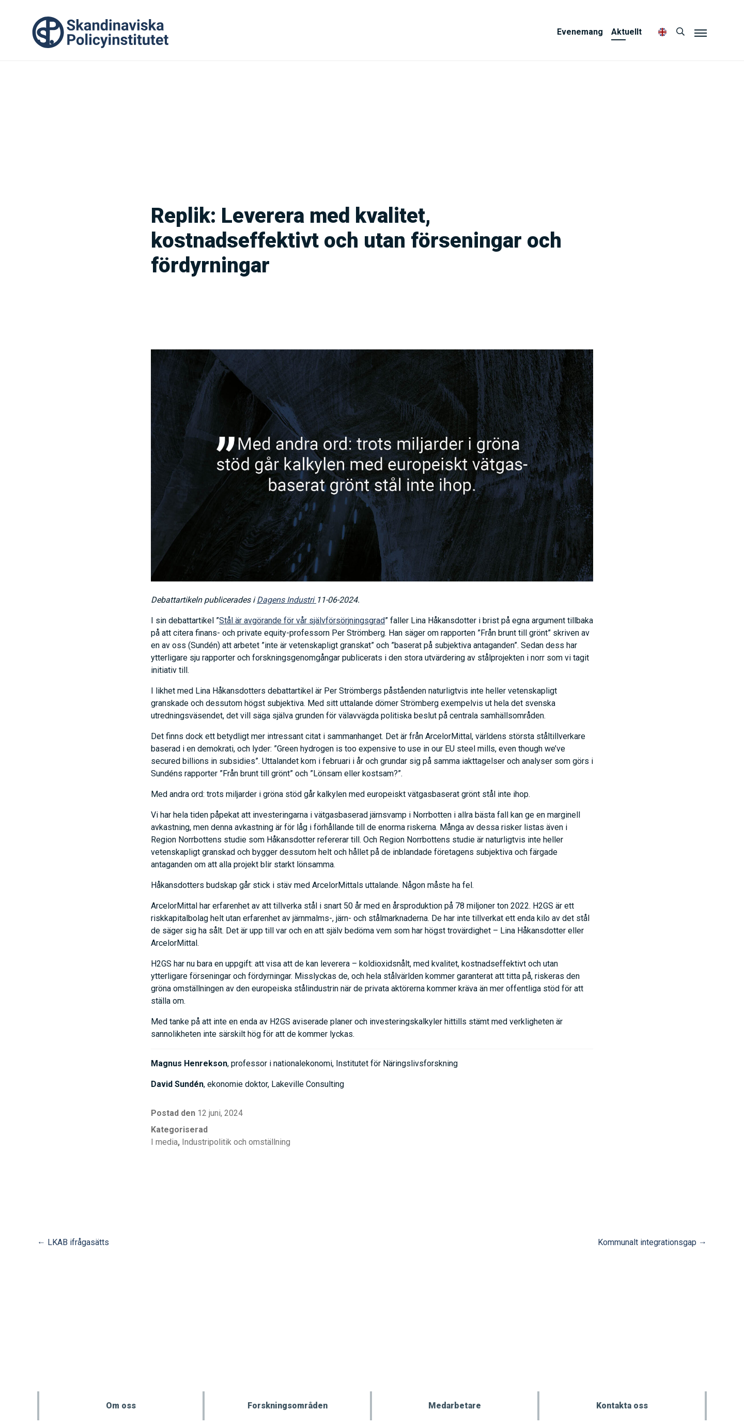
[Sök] (680, 32)
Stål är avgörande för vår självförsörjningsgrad (302, 620)
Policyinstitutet (100, 32)
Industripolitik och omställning (236, 1142)
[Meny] (700, 32)
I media (164, 1142)
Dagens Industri (286, 600)
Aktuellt (626, 32)
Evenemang (580, 32)
